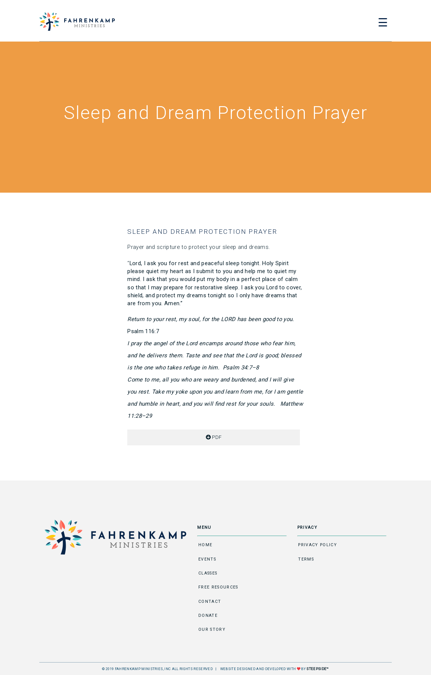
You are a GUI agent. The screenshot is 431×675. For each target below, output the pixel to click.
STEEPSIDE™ (317, 669)
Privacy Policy (317, 544)
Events (207, 559)
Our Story (212, 629)
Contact (209, 601)
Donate (208, 615)
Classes (207, 573)
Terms (306, 559)
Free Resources (218, 587)
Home (205, 544)
